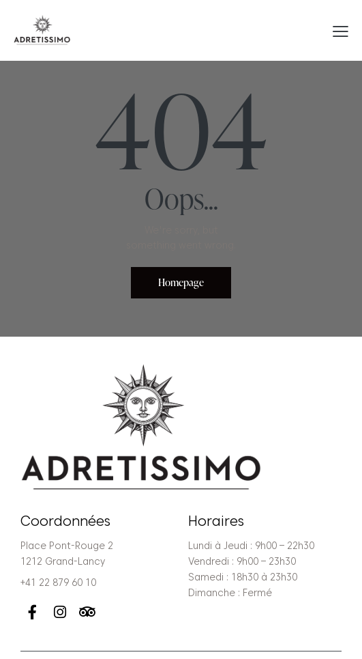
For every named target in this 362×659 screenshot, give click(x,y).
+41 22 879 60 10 (58, 582)
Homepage (181, 282)
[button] (340, 30)
